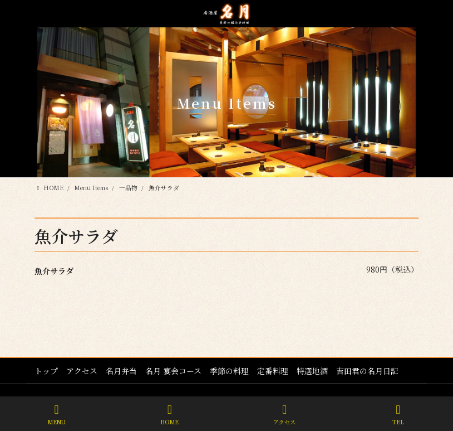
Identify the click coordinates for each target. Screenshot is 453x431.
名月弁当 (121, 370)
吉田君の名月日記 (367, 370)
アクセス (81, 370)
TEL (398, 414)
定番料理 (272, 370)
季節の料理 (229, 370)
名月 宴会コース (173, 370)
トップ (46, 370)
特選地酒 (312, 370)
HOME (169, 414)
